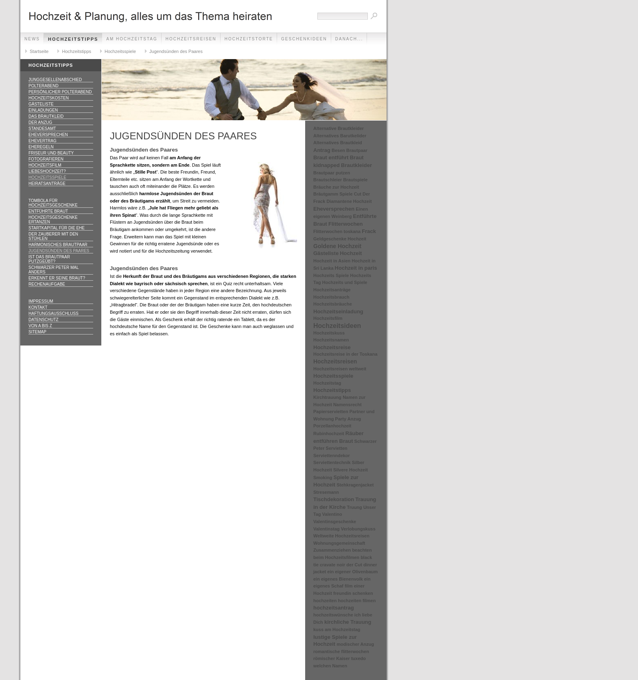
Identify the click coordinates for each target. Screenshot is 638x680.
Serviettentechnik (332, 462)
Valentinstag (326, 528)
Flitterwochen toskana (337, 231)
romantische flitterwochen (341, 651)
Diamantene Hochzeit (348, 201)
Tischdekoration (333, 499)
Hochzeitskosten (48, 98)
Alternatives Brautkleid (337, 142)
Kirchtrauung (327, 397)
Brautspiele (355, 179)
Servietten (336, 448)
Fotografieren (45, 159)
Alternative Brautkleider (338, 128)
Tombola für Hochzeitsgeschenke (53, 202)
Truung (354, 507)
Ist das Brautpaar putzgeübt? (49, 259)
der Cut (354, 564)
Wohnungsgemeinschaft (339, 543)
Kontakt (37, 307)
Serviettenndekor (331, 455)
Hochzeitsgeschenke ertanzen (53, 219)
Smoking (322, 477)
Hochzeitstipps (73, 39)
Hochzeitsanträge (332, 289)
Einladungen (43, 110)
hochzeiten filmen (357, 600)
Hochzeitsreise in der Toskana (345, 354)
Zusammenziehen (332, 550)
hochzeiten (324, 600)
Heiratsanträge (47, 183)
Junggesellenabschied (55, 79)
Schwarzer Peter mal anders (53, 269)
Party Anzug (348, 418)
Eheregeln (41, 147)
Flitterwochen (345, 224)
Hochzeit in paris (356, 268)
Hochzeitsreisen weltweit (339, 368)
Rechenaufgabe (46, 284)
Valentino (332, 514)
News (32, 39)
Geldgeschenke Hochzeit (339, 238)
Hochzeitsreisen (191, 39)
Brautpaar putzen (331, 172)
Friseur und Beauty (51, 153)
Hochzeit (351, 253)
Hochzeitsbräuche (332, 303)
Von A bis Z (40, 325)
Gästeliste (41, 104)
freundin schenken (353, 593)
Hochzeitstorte (249, 39)
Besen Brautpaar (349, 150)
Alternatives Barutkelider (339, 135)
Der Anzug (40, 122)
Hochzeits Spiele (331, 275)
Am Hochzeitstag (131, 39)
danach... (349, 39)
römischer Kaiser (331, 658)
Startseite (39, 51)
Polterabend (43, 86)
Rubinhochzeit (328, 433)
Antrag (321, 150)
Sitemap (37, 332)
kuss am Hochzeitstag (337, 629)
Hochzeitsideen (337, 325)
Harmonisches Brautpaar (57, 244)
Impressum (40, 301)
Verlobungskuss (358, 528)
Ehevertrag (42, 141)
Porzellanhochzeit (332, 425)
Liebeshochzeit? (47, 171)
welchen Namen (330, 665)
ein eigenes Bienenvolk (338, 579)
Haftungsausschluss (53, 313)
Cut (357, 193)
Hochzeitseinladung (338, 311)
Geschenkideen (304, 39)
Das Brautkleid (45, 116)
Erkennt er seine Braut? (56, 278)
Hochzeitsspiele (120, 51)
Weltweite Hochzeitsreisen (341, 535)
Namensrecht (347, 404)
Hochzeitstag (327, 383)
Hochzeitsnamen (331, 339)
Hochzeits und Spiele (344, 282)
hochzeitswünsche (333, 614)
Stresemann (326, 492)
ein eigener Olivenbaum (352, 571)
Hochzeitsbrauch (331, 297)
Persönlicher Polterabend (60, 92)
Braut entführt (331, 157)
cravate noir (332, 564)
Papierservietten (330, 411)
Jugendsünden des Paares (176, 51)
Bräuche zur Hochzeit (336, 187)
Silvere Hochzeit (350, 469)
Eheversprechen (48, 134)
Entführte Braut (48, 211)
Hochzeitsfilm (44, 165)
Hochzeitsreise (332, 347)
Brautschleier (327, 179)
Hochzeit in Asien (331, 260)
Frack (369, 231)
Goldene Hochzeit (337, 246)
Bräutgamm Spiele (333, 193)
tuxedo (358, 658)
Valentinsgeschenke (334, 521)
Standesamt (42, 128)
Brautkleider (356, 165)
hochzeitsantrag (333, 608)
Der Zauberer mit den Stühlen (53, 236)
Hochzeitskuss (329, 332)
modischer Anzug (355, 644)
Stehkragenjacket (355, 484)
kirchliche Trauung (347, 622)
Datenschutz (43, 319)
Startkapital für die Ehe (56, 228)
